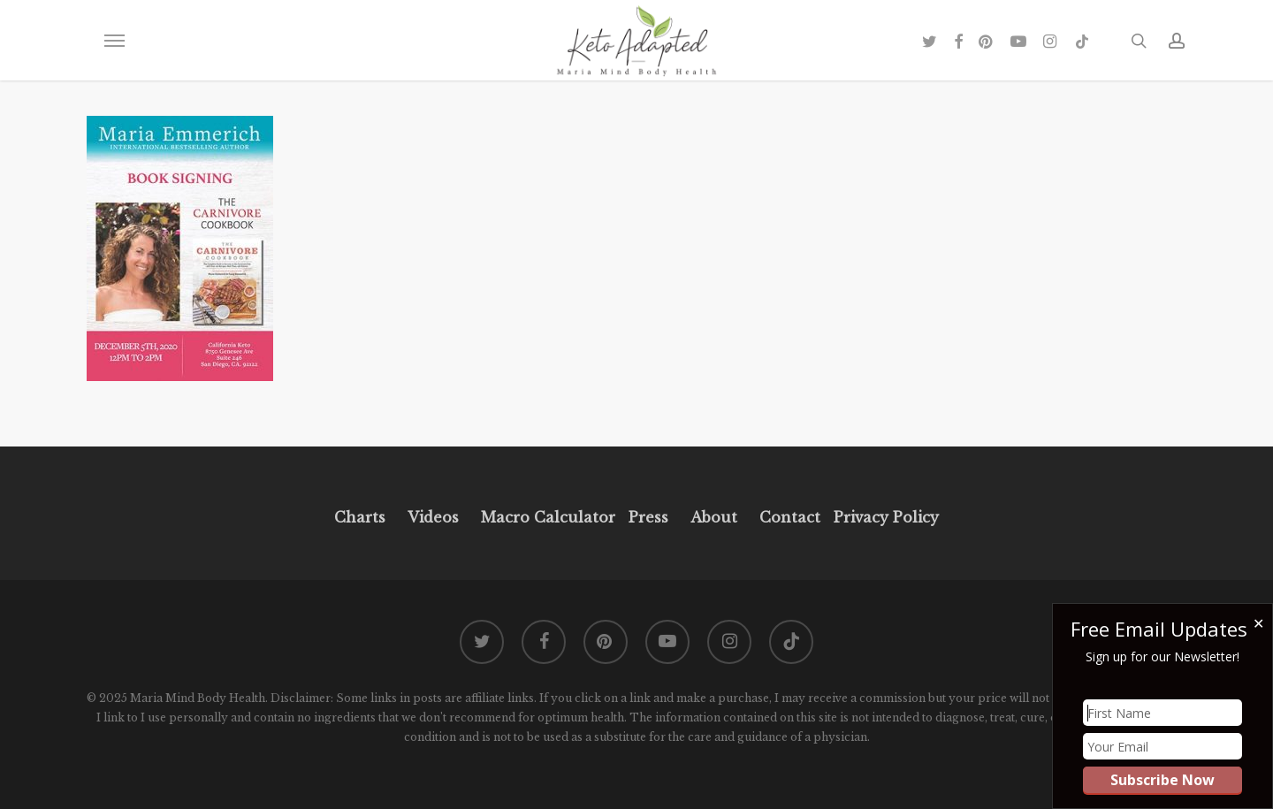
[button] (114, 41)
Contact (789, 517)
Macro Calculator (548, 517)
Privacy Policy (884, 517)
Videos (433, 517)
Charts (359, 517)
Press (648, 517)
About (713, 517)
